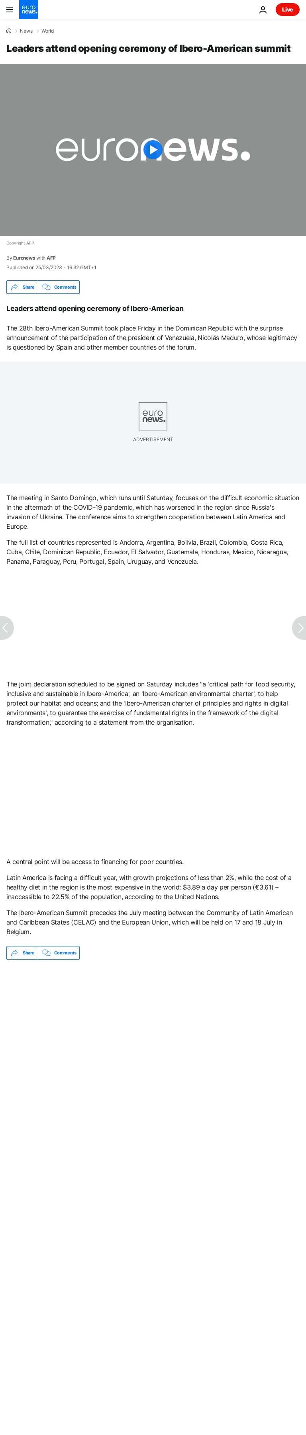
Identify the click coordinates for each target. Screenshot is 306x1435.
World (47, 31)
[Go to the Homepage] (28, 9)
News (26, 31)
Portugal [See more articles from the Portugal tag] (66, 1055)
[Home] (8, 30)
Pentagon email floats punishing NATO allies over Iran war (81, 990)
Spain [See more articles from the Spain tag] (24, 1055)
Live (287, 9)
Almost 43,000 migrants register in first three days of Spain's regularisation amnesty (116, 1008)
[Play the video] (153, 150)
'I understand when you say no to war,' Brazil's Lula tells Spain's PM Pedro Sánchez (113, 1027)
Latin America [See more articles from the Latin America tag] (120, 1055)
